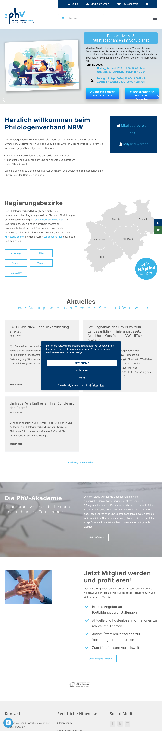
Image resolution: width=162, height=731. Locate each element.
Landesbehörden (53, 236)
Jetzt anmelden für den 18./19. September (142, 94)
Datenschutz (66, 709)
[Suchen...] (81, 18)
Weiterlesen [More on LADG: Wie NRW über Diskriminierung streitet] (16, 371)
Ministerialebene (14, 236)
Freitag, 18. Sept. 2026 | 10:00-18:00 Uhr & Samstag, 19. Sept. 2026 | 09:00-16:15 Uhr (121, 80)
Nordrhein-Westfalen (51, 219)
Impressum (65, 693)
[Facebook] (112, 694)
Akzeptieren (81, 362)
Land (36, 219)
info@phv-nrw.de (14, 713)
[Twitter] (120, 694)
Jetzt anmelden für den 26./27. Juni (102, 93)
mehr (81, 377)
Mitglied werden (135, 144)
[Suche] (62, 18)
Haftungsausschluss (70, 701)
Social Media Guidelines (123, 703)
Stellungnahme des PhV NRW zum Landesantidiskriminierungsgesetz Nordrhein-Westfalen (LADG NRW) (89, 331)
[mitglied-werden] (146, 258)
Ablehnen (82, 370)
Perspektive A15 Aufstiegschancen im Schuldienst (121, 38)
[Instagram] (127, 694)
